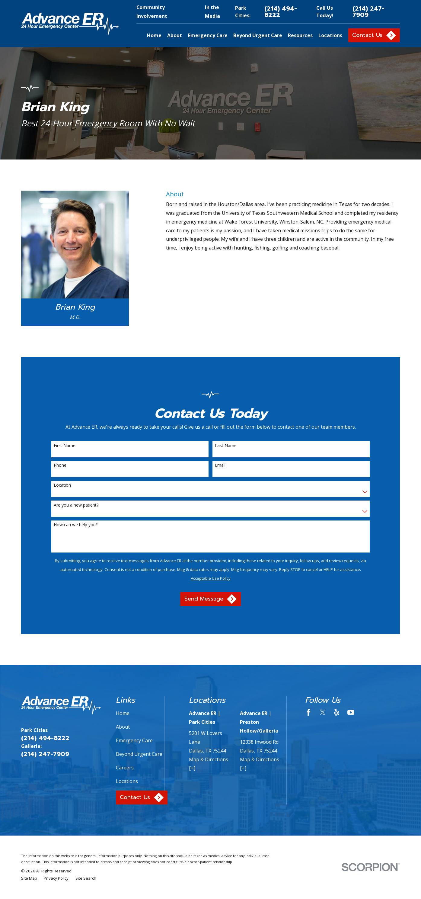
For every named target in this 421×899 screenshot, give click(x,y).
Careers (125, 767)
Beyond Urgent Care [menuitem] (257, 35)
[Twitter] (322, 712)
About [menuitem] (174, 35)
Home (122, 713)
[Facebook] (308, 712)
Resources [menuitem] (300, 35)
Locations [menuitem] (330, 35)
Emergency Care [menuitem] (208, 35)
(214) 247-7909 (368, 11)
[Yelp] (336, 712)
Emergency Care (134, 740)
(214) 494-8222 (280, 11)
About (123, 726)
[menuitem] (29, 878)
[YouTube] (350, 712)
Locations (127, 781)
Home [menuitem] (154, 35)
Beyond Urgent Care (139, 754)
